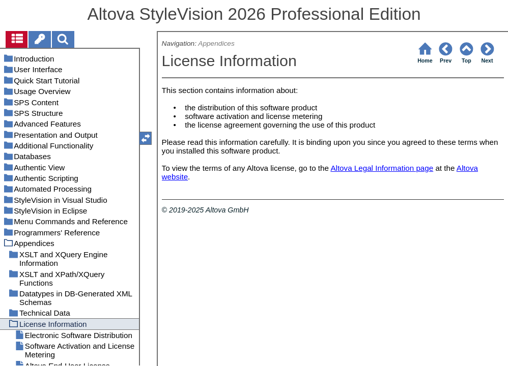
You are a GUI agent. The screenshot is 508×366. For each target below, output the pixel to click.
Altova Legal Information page (381, 168)
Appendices (216, 43)
